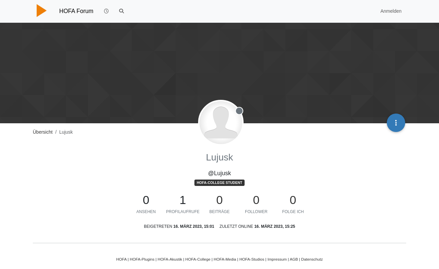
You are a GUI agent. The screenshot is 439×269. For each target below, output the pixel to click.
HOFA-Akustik (170, 259)
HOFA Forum (76, 11)
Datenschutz (312, 259)
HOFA (121, 259)
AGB (294, 259)
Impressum (277, 259)
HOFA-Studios (251, 259)
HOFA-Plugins (142, 259)
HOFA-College (197, 259)
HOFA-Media (224, 259)
